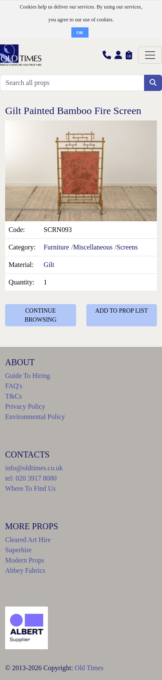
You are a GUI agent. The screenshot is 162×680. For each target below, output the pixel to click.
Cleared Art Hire (28, 539)
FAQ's (13, 386)
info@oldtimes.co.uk (34, 468)
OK (79, 32)
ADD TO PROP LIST (121, 311)
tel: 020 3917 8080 (30, 478)
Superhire (18, 550)
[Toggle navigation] (150, 55)
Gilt (49, 264)
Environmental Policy (35, 416)
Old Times (89, 667)
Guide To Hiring (27, 375)
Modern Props (24, 560)
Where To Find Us (30, 488)
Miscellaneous (92, 247)
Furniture (56, 247)
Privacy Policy (25, 406)
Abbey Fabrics (25, 570)
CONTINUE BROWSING (40, 315)
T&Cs (13, 396)
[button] (107, 55)
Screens (127, 247)
